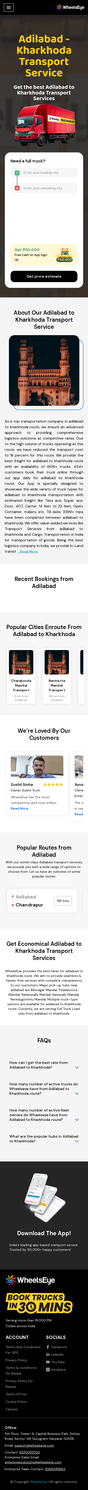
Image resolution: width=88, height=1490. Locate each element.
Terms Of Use (16, 1394)
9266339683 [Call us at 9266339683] (55, 1469)
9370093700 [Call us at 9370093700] (29, 1452)
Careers (12, 1409)
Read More (19, 808)
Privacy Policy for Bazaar (19, 1384)
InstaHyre (56, 1369)
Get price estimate (44, 276)
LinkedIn (55, 1354)
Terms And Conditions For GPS (23, 1350)
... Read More (27, 551)
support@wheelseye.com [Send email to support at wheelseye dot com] (34, 1445)
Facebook (56, 1347)
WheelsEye (38, 1482)
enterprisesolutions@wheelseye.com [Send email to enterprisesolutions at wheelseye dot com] (33, 1462)
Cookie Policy (16, 1401)
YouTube (55, 1362)
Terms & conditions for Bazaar (21, 1370)
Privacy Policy (16, 1360)
